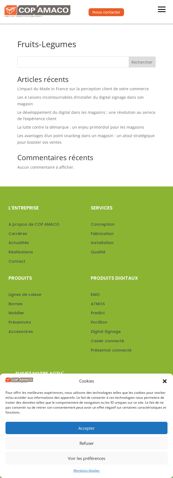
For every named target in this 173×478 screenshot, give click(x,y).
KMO (95, 294)
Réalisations (21, 252)
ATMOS (98, 304)
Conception (102, 224)
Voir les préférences (86, 458)
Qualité (98, 252)
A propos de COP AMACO (34, 224)
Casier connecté (107, 341)
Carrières (18, 233)
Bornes (16, 304)
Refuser (86, 443)
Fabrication (102, 233)
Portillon (99, 322)
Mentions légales (86, 470)
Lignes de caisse (25, 294)
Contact (17, 261)
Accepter (86, 428)
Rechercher (142, 62)
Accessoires (21, 331)
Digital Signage (106, 331)
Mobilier (16, 313)
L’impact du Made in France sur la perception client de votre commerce (83, 88)
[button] (164, 381)
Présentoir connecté (111, 350)
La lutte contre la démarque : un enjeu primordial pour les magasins (80, 127)
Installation (102, 242)
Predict (98, 313)
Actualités (19, 242)
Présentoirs (20, 322)
